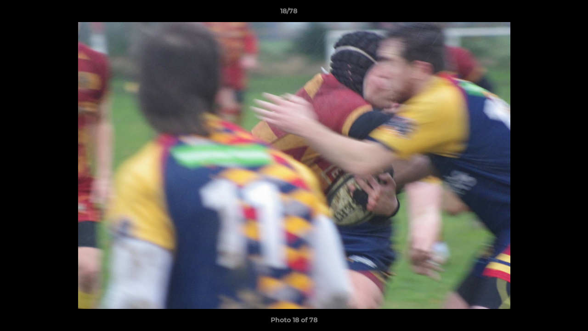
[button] (549, 13)
